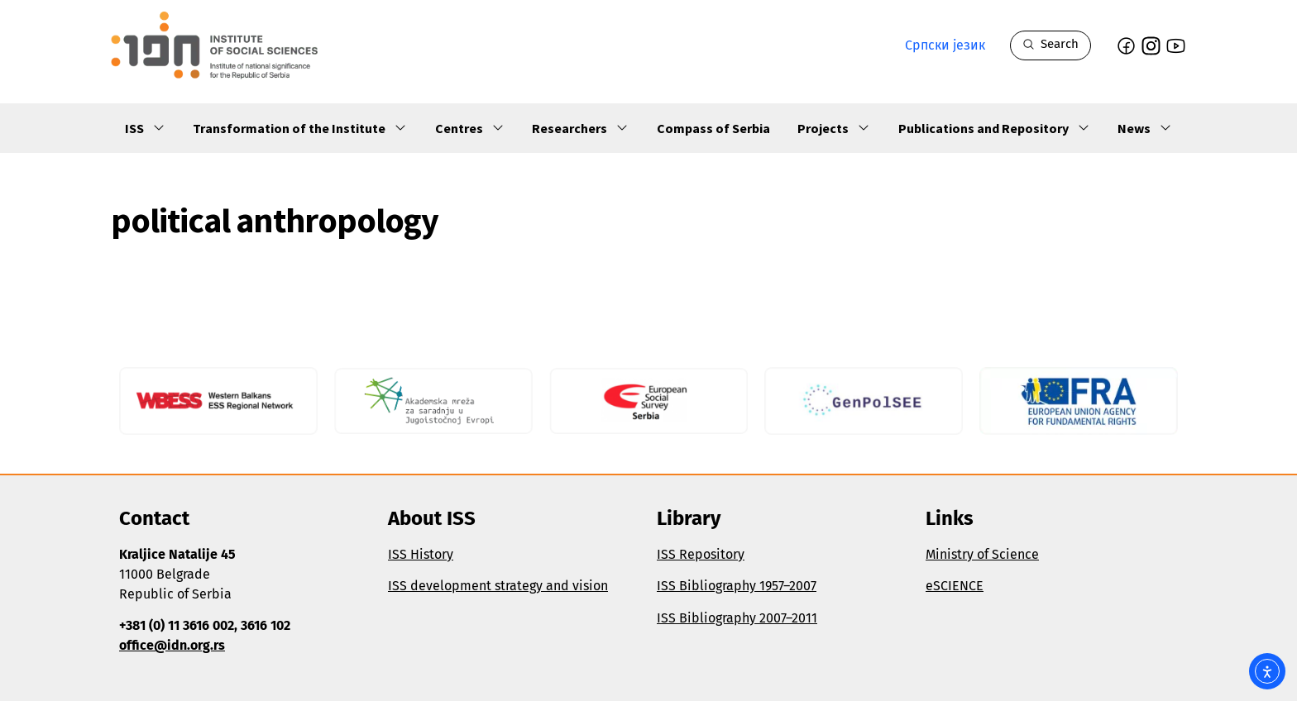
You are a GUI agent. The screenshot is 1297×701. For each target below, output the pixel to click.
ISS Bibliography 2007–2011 (737, 618)
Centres (470, 128)
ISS (145, 128)
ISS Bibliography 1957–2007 (736, 586)
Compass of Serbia (713, 128)
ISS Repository (700, 554)
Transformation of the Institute (300, 128)
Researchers (580, 128)
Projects (833, 128)
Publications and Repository (994, 128)
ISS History (420, 554)
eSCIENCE (955, 586)
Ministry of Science (982, 554)
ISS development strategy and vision (498, 586)
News (1145, 128)
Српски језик (945, 45)
